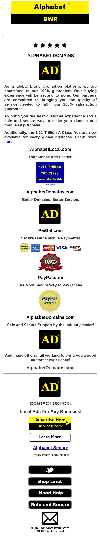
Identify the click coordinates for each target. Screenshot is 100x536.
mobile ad (13, 125)
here (8, 141)
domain (81, 121)
